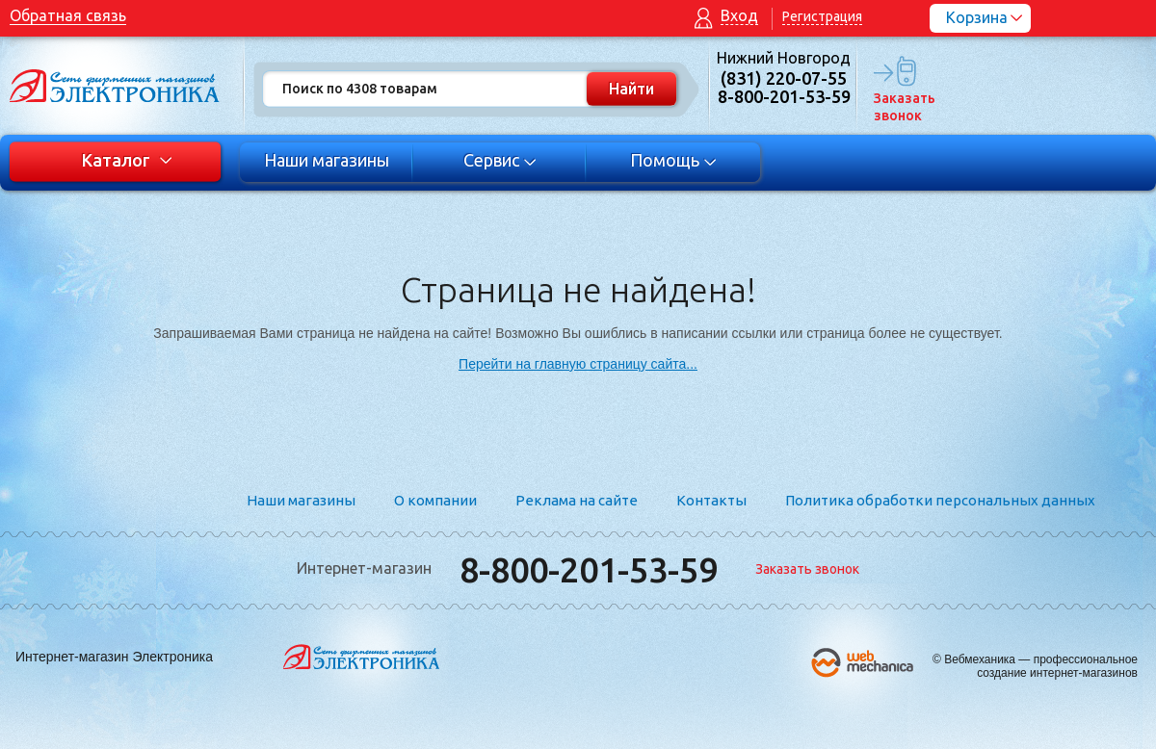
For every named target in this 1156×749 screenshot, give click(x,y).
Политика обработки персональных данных (940, 500)
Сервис (500, 159)
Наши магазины (326, 159)
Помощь (674, 159)
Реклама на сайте (576, 500)
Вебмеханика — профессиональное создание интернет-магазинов (1041, 666)
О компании (435, 500)
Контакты (711, 500)
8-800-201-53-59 (589, 569)
